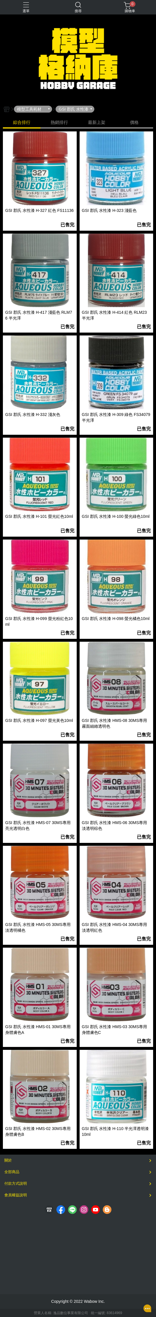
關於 (8, 1160)
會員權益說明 (15, 1195)
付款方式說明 (15, 1183)
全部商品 (11, 1172)
